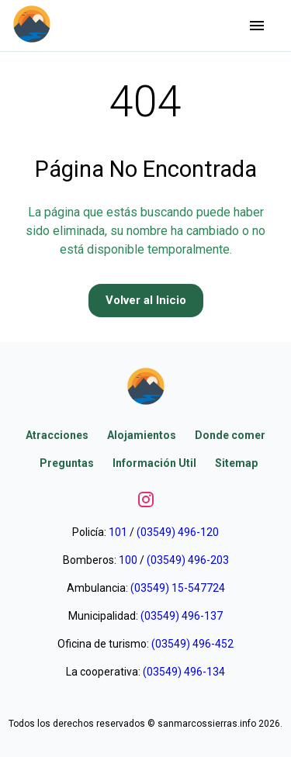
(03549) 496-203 (188, 560)
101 (118, 532)
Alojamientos (141, 435)
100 (128, 560)
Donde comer (230, 435)
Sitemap (236, 463)
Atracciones (57, 435)
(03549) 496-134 (184, 671)
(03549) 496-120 (178, 532)
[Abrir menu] (256, 25)
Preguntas (67, 463)
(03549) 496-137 (181, 616)
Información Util (154, 463)
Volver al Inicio (146, 300)
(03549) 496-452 (192, 644)
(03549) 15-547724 (177, 588)
